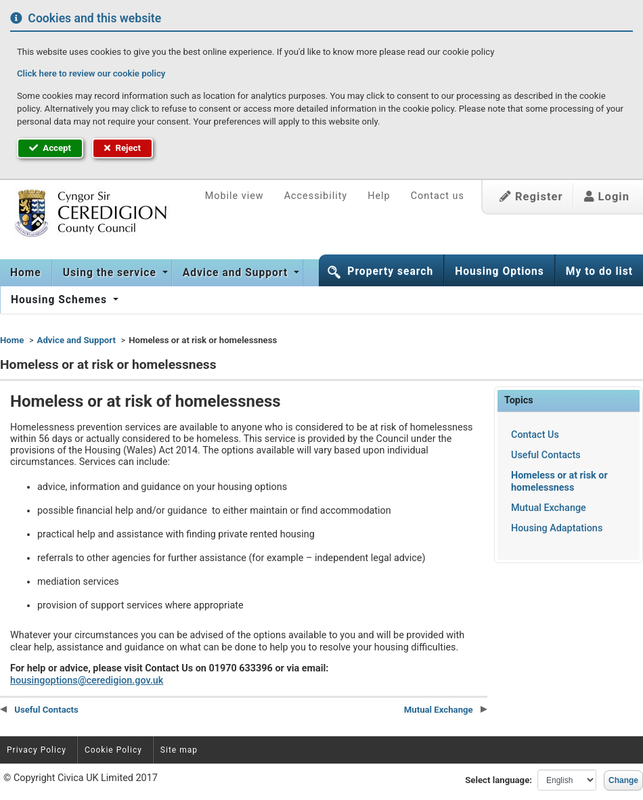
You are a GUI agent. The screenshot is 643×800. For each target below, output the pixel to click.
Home (25, 273)
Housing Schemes (60, 300)
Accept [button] (50, 148)
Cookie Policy (113, 750)
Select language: (498, 780)
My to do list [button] (599, 271)
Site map (179, 750)
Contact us (437, 196)
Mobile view (234, 196)
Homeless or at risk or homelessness (559, 481)
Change (623, 780)
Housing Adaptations (556, 528)
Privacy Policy (36, 750)
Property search (390, 271)
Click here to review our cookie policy (91, 73)
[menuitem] (26, 272)
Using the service (111, 273)
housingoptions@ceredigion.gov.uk (86, 680)
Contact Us (535, 435)
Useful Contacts (546, 455)
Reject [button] (122, 148)
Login (606, 196)
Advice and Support (237, 273)
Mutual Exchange (548, 508)
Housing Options (499, 271)
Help (379, 196)
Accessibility (316, 196)
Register (531, 196)
